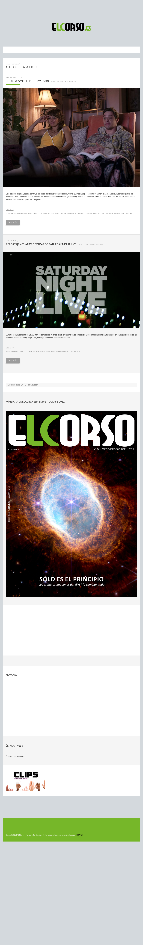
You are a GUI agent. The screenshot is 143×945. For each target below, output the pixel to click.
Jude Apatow (53, 213)
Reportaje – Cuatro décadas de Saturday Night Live (41, 244)
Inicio (8, 64)
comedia (9, 213)
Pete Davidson (78, 213)
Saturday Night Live (95, 213)
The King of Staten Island (121, 213)
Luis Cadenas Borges (66, 81)
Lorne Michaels (34, 351)
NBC (44, 351)
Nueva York (66, 213)
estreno (43, 213)
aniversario (11, 351)
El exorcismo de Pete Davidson (27, 81)
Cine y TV (9, 210)
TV (79, 351)
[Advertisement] (71, 10)
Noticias (15, 64)
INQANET (79, 835)
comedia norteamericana (26, 213)
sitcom (69, 351)
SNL (107, 213)
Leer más (12, 222)
